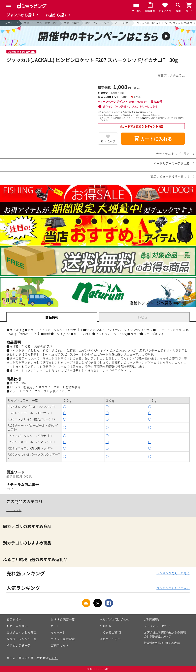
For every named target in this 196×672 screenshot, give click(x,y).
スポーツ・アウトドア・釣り (41, 23)
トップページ (10, 23)
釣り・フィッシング (97, 23)
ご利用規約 (151, 619)
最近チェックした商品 (21, 632)
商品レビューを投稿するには (170, 176)
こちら (53, 658)
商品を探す (14, 619)
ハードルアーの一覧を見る (172, 163)
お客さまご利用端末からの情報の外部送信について (165, 634)
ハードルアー (122, 23)
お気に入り (108, 141)
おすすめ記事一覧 (63, 619)
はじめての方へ (110, 639)
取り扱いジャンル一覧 (21, 639)
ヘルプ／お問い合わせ (115, 619)
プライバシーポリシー (159, 626)
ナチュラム (14, 510)
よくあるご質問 (110, 632)
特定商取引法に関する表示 (162, 643)
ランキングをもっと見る (173, 573)
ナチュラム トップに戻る (173, 153)
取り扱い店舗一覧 (18, 645)
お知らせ (106, 626)
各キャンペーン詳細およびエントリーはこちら (130, 106)
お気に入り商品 (17, 626)
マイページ (58, 632)
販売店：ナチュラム (171, 75)
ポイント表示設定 (63, 639)
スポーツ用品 (71, 23)
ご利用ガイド (60, 645)
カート (55, 626)
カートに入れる (153, 138)
